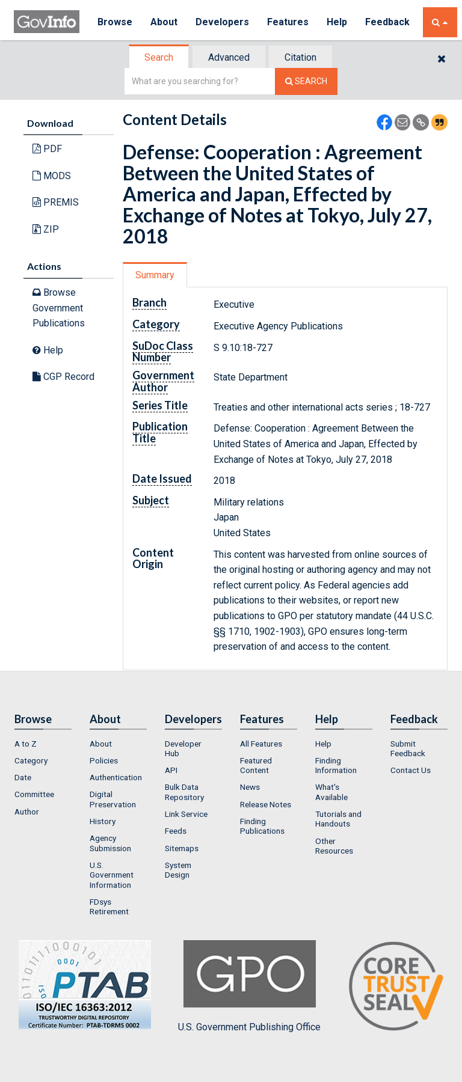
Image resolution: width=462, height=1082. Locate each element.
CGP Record (63, 376)
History (103, 821)
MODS (51, 176)
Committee (34, 794)
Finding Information (336, 765)
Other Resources (334, 845)
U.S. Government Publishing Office (249, 986)
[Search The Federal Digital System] (306, 81)
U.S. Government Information (112, 875)
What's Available (331, 791)
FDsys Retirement (109, 906)
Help (337, 22)
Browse (114, 22)
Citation (300, 57)
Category (31, 760)
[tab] (159, 57)
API (171, 770)
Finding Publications (262, 826)
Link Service (186, 814)
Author (26, 811)
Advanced (229, 57)
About (163, 22)
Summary (154, 275)
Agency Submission (110, 842)
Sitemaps (182, 848)
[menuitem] (43, 743)
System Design (178, 869)
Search (158, 57)
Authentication (116, 777)
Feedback (387, 22)
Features (288, 22)
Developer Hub (183, 748)
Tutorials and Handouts (338, 818)
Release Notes (265, 804)
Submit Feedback (407, 748)
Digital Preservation (113, 798)
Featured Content (256, 765)
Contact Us (410, 770)
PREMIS (55, 202)
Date (22, 777)
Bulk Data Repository (184, 791)
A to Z (25, 743)
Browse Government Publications (58, 308)
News (250, 787)
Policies (104, 760)
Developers (222, 22)
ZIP (45, 229)
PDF (47, 148)
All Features (261, 743)
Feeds (175, 831)
